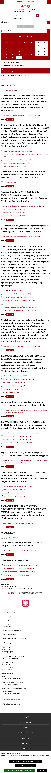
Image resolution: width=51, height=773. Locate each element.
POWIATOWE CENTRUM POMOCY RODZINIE (13, 79)
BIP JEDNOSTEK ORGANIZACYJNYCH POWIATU (16, 75)
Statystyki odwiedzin (25, 749)
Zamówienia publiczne (25, 717)
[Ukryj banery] (48, 22)
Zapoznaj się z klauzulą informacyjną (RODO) (25, 761)
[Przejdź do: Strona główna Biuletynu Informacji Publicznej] (1, 75)
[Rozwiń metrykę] (10, 119)
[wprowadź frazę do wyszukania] (24, 15)
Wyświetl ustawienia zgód (25, 766)
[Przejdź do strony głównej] (25, 9)
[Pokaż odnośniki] (2, 2)
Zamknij (42, 770)
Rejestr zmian (25, 738)
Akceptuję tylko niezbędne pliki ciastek (19, 770)
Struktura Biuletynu (25, 722)
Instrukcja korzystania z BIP (25, 733)
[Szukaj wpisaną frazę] (37, 15)
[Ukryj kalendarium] (48, 31)
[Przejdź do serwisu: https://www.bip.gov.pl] (25, 2)
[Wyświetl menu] (49, 2)
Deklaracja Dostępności (25, 743)
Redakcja (25, 727)
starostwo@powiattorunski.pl (13, 630)
